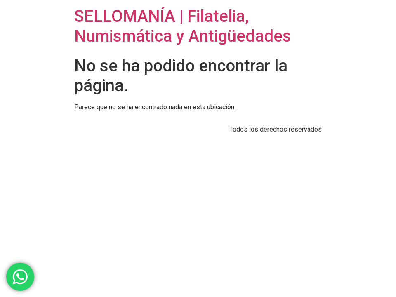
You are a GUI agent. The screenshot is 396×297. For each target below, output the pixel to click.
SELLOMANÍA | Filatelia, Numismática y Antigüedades (182, 26)
